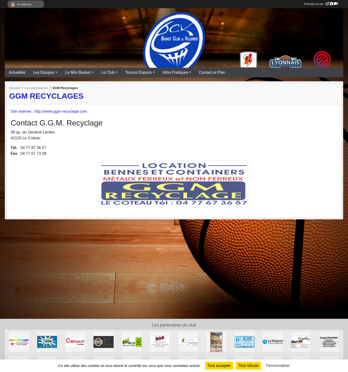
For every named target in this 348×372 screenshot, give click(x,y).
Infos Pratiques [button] (175, 72)
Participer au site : (321, 4)
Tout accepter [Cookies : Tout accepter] (219, 366)
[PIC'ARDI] (132, 342)
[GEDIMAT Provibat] (75, 342)
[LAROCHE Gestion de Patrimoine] (188, 342)
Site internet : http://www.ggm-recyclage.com (49, 111)
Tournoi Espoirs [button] (138, 72)
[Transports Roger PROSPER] (329, 342)
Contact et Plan (212, 72)
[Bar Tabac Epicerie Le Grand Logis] (216, 342)
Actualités (17, 72)
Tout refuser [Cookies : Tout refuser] (248, 366)
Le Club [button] (108, 72)
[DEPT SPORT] (244, 342)
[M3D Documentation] (160, 342)
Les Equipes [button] (43, 72)
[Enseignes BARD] (47, 342)
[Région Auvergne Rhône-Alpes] (272, 342)
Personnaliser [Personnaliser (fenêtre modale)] (278, 366)
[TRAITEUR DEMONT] (103, 342)
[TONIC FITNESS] (19, 342)
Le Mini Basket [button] (78, 72)
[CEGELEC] (301, 342)
